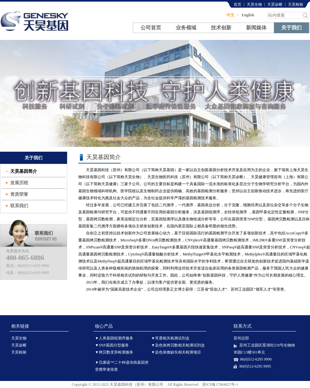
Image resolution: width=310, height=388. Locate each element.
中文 (230, 15)
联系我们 (19, 205)
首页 (237, 4)
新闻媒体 (256, 27)
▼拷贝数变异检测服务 (114, 352)
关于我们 (291, 27)
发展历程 (19, 182)
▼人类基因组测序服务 (114, 338)
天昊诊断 (275, 4)
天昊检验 (295, 4)
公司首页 (150, 27)
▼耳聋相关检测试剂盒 (170, 338)
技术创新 (221, 27)
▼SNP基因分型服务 (112, 345)
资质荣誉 (19, 194)
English (248, 15)
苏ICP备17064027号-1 (220, 384)
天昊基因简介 (23, 171)
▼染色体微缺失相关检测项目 (176, 352)
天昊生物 (254, 4)
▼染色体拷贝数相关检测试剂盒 (178, 345)
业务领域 (186, 27)
